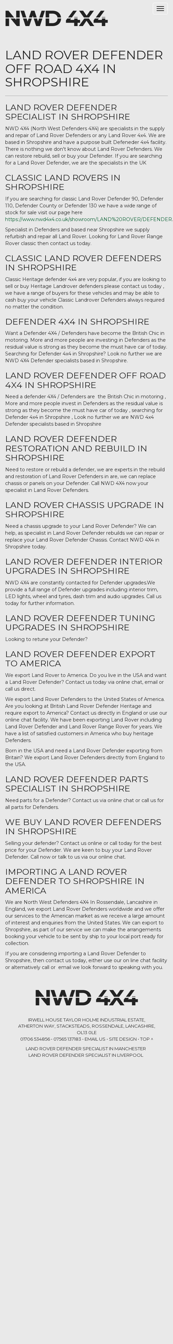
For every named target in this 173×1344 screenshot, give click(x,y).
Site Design (123, 1039)
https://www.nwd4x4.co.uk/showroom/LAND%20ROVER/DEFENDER (88, 219)
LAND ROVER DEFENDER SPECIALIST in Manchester (86, 1048)
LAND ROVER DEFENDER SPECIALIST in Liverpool (85, 1055)
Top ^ (146, 1039)
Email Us (95, 1039)
